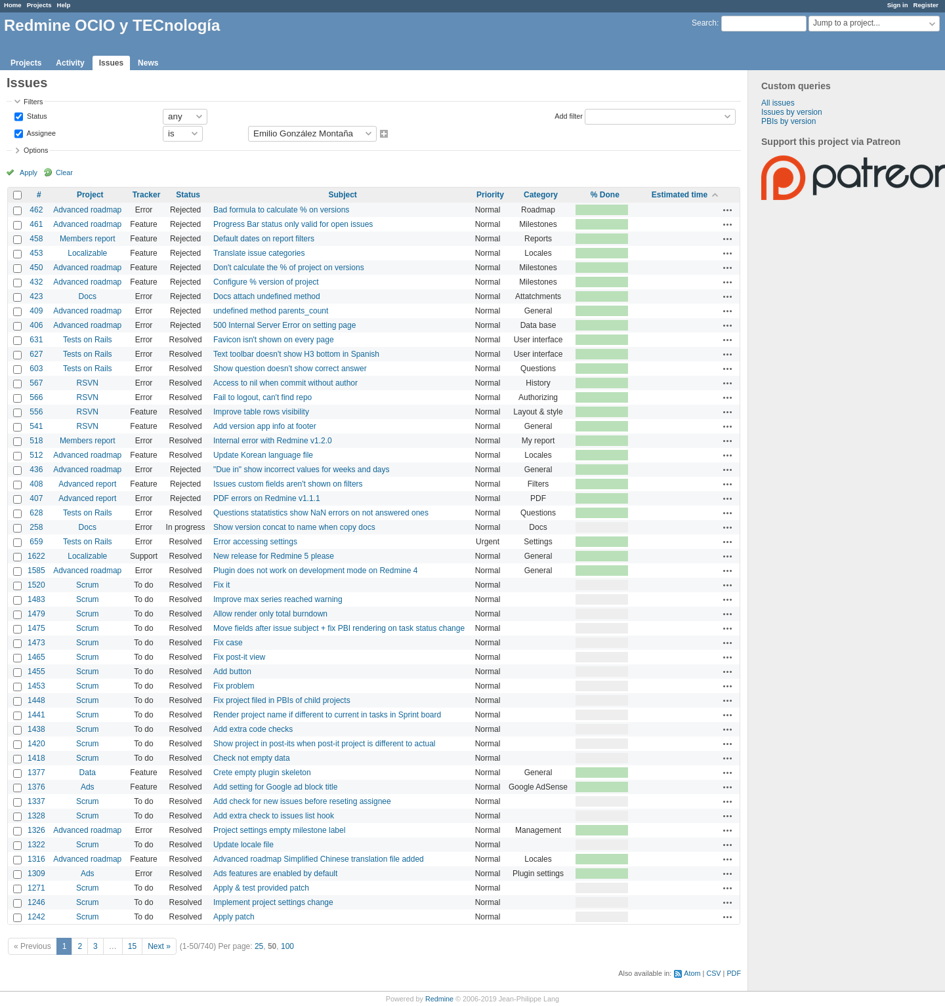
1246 (36, 902)
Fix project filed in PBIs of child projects (281, 700)
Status (36, 115)
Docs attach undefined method (266, 296)
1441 (36, 714)
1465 (36, 657)
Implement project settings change (273, 902)
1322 (36, 844)
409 (36, 310)
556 (36, 411)
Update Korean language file (263, 455)
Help (64, 5)
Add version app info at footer (264, 426)
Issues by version (791, 112)
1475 (36, 628)
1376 (36, 787)
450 (36, 267)
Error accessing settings (255, 541)
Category (541, 194)
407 (36, 498)
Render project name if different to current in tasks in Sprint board (327, 714)
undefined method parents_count (270, 310)
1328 (36, 815)
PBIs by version (788, 121)
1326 (36, 830)
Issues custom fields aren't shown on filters (288, 484)
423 (36, 296)
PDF (733, 973)
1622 (36, 556)
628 (36, 512)
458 (36, 238)
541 (36, 426)
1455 (36, 671)
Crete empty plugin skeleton (262, 772)
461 (36, 224)
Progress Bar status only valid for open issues (293, 224)
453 (36, 253)
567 (36, 383)
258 (36, 527)
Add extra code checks (253, 729)
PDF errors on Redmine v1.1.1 (266, 498)
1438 (36, 729)
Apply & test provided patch (261, 888)
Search (704, 23)
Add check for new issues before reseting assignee (302, 801)
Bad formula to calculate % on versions (281, 209)
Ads (87, 787)
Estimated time (679, 194)
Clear (64, 172)
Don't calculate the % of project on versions (288, 267)
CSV (713, 973)
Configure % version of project (266, 282)
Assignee (40, 132)
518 (36, 440)
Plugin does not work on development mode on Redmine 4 (315, 570)
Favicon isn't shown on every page (273, 339)
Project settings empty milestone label (279, 830)
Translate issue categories (259, 253)
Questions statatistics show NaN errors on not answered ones (321, 512)
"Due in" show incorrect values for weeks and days (301, 469)
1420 (36, 743)
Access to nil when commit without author (285, 383)
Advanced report (87, 484)
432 (36, 282)
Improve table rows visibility (261, 411)
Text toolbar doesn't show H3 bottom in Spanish (296, 354)
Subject (343, 194)
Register (926, 5)
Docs (87, 296)
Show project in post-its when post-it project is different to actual (324, 743)
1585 (36, 570)
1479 (36, 613)
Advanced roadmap (87, 209)
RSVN (87, 383)
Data (87, 772)
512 (36, 455)
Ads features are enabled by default (275, 873)
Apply (28, 172)
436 (36, 469)
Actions (728, 210)
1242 (36, 916)
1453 (36, 686)
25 (259, 946)
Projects (39, 5)
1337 (36, 801)
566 (36, 397)
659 (36, 541)
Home (13, 5)
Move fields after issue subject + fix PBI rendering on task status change (339, 628)
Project (90, 194)
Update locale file (243, 844)
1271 (36, 888)
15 (132, 946)
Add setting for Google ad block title (275, 787)
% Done (605, 194)
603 (36, 368)
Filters (33, 102)
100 (287, 946)
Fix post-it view (239, 657)
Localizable (87, 253)
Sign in (897, 5)
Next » (159, 946)
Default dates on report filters (263, 238)
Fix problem (234, 686)
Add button (232, 671)
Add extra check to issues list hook (273, 815)
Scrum (87, 585)
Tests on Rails (87, 339)
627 (36, 354)
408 (36, 484)
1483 (36, 599)
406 (36, 325)
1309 (36, 873)
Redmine (439, 999)
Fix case (228, 642)
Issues (111, 63)
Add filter (569, 115)
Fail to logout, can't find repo (262, 397)
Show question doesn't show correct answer (290, 368)
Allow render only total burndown (270, 613)
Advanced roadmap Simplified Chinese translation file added (318, 859)
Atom (692, 973)
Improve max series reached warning (278, 599)
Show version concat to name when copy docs (294, 527)
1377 (36, 772)
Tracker (147, 194)
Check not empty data (251, 758)
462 (36, 209)
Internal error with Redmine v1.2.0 (272, 440)
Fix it (221, 585)
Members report (88, 238)
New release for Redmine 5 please (273, 556)
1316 (36, 859)
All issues (778, 103)
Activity (70, 63)
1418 (36, 758)
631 (36, 339)
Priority (490, 194)
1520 (36, 585)
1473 (36, 642)
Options (36, 150)
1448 (36, 700)
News (148, 63)
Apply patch (234, 916)
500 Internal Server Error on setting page (284, 325)
